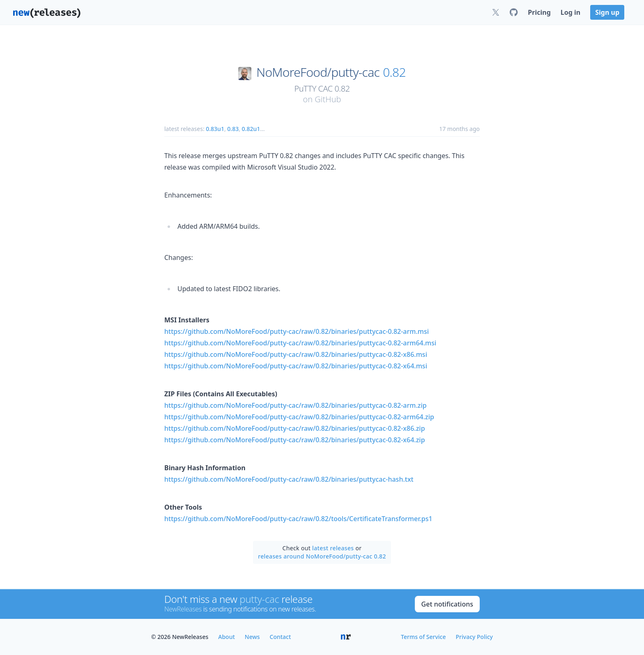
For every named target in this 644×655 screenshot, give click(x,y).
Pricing (539, 12)
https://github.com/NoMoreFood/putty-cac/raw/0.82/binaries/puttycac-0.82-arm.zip (295, 405)
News (252, 637)
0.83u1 (215, 129)
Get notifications (447, 604)
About (226, 637)
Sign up (607, 12)
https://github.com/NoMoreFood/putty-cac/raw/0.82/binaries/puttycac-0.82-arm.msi (296, 331)
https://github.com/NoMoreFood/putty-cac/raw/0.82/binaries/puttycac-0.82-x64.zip (294, 439)
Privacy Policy (474, 637)
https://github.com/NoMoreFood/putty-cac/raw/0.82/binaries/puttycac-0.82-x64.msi (295, 365)
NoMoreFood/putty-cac (318, 72)
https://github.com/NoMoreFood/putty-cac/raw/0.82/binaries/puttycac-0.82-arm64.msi (300, 342)
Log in (570, 12)
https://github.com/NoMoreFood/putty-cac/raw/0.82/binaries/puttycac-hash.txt (289, 479)
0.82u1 (251, 129)
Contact (280, 637)
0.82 (394, 72)
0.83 (233, 129)
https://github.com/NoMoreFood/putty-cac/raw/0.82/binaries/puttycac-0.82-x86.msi (295, 354)
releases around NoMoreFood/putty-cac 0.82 (322, 556)
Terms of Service (423, 637)
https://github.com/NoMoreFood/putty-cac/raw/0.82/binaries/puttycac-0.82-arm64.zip (299, 416)
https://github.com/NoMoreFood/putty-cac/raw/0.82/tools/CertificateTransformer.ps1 (298, 518)
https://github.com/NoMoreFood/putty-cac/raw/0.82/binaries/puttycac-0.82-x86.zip (294, 428)
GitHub (328, 99)
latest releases (333, 548)
